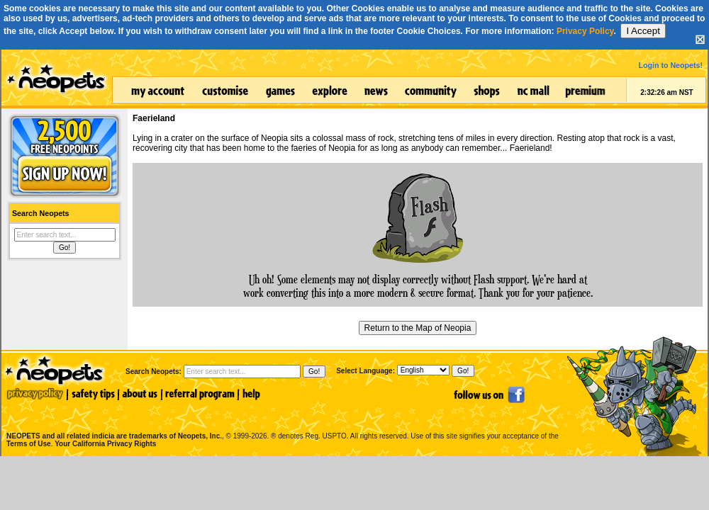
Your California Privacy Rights (105, 444)
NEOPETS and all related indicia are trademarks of (112, 421)
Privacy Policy (585, 31)
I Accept (642, 31)
